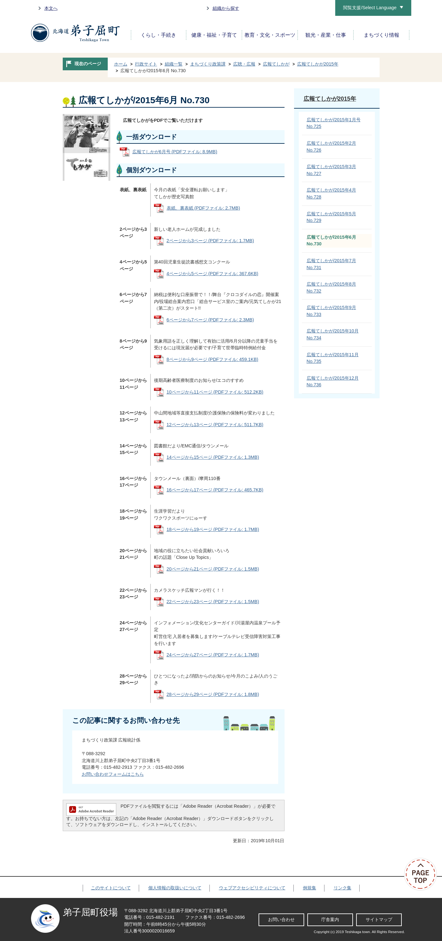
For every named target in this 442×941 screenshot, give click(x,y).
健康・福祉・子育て (214, 35)
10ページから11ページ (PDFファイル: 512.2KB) (215, 392)
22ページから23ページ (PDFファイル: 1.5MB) (213, 601)
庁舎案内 (330, 919)
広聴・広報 (244, 63)
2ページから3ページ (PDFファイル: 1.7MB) (210, 240)
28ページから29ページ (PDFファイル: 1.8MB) (213, 694)
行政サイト (146, 63)
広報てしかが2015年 (317, 63)
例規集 (309, 887)
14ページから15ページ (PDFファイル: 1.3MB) (213, 457)
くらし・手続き (158, 35)
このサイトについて (111, 887)
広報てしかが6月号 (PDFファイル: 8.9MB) (174, 151)
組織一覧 (174, 63)
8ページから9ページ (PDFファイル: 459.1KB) (213, 359)
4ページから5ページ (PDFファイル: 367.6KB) (213, 273)
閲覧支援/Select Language (369, 7)
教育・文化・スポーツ (270, 35)
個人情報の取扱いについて (175, 887)
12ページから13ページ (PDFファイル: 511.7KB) (215, 424)
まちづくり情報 (381, 35)
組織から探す (226, 8)
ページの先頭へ (423, 874)
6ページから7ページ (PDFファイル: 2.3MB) (210, 319)
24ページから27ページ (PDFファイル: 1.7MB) (213, 654)
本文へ (51, 8)
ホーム (120, 63)
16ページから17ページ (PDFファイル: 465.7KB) (215, 489)
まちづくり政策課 (208, 63)
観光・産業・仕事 (325, 35)
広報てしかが (276, 63)
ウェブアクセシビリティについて (252, 887)
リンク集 (342, 887)
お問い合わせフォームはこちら (113, 774)
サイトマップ (379, 919)
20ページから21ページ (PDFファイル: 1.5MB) (213, 569)
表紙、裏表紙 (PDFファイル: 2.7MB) (203, 208)
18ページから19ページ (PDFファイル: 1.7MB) (213, 529)
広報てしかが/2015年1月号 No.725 (334, 123)
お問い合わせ (281, 919)
